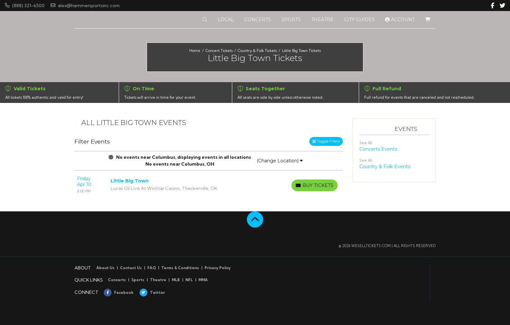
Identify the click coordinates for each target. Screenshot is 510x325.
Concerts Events (378, 149)
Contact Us (131, 268)
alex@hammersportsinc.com (85, 5)
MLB (176, 280)
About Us (105, 268)
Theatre (158, 280)
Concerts (117, 280)
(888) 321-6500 (25, 5)
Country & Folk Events (384, 166)
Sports (137, 280)
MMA (203, 280)
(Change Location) (280, 161)
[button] (204, 20)
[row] (208, 184)
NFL (189, 280)
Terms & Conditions (180, 268)
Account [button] (400, 19)
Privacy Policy (218, 268)
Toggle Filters (326, 141)
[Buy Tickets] (314, 185)
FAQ (151, 268)
